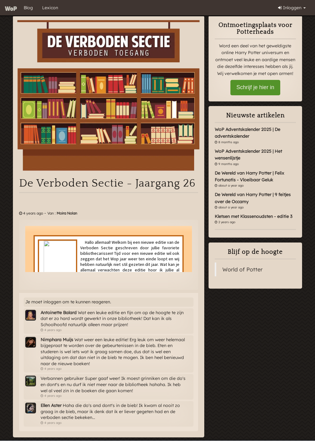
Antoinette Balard (59, 312)
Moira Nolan (67, 213)
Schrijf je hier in (255, 87)
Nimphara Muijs (57, 339)
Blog (28, 7)
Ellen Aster (51, 405)
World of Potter (242, 269)
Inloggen (292, 7)
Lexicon (50, 7)
